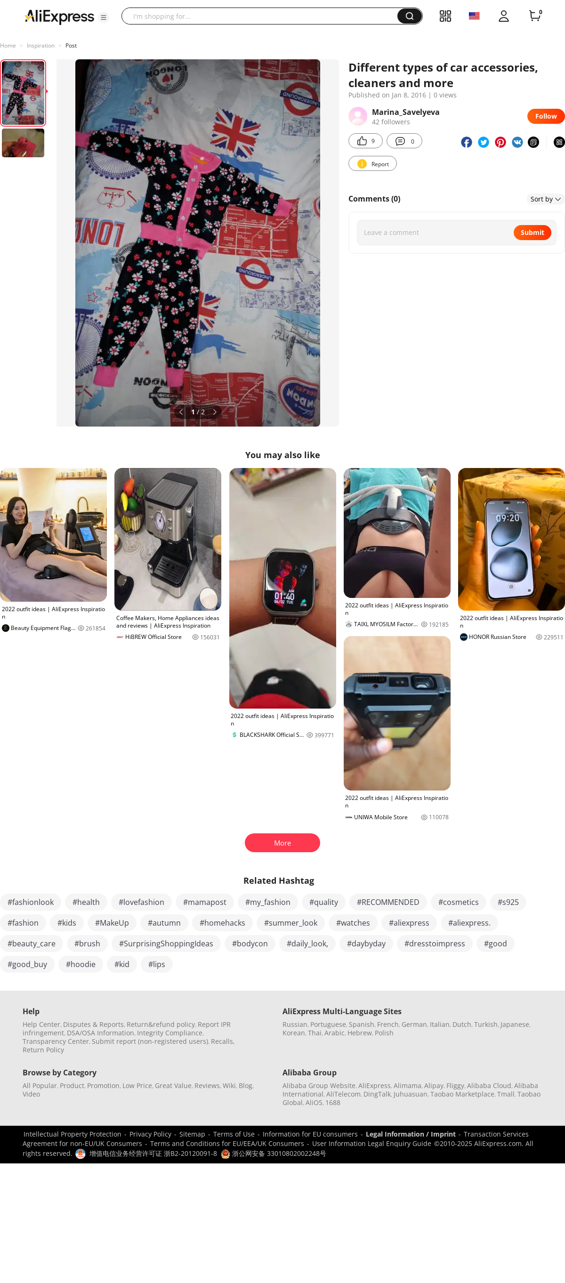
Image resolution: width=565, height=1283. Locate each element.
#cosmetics (458, 902)
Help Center (41, 1024)
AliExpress (374, 1085)
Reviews (207, 1085)
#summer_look (290, 923)
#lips (156, 964)
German (414, 1024)
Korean (293, 1032)
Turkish (486, 1024)
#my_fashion (268, 902)
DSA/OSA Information (100, 1032)
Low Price (137, 1085)
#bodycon (250, 943)
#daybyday (366, 943)
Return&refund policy (161, 1024)
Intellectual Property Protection (72, 1134)
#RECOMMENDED (388, 902)
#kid (121, 964)
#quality (323, 902)
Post (71, 45)
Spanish (361, 1024)
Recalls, (223, 1041)
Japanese (514, 1024)
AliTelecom (343, 1093)
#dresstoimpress (434, 943)
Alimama (407, 1085)
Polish (384, 1032)
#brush (87, 943)
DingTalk (377, 1093)
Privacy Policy (150, 1134)
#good (495, 943)
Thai (315, 1032)
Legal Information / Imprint (411, 1134)
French (388, 1024)
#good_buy (27, 964)
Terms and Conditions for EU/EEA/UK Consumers (227, 1143)
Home (8, 45)
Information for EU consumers (310, 1134)
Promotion (103, 1085)
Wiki (229, 1085)
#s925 (508, 902)
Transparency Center (56, 1041)
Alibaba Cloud (489, 1085)
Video (31, 1093)
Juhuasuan (411, 1093)
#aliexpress (409, 923)
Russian (294, 1024)
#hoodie (81, 964)
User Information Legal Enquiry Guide (371, 1143)
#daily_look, (307, 943)
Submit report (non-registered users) (150, 1041)
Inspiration (41, 45)
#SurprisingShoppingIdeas (166, 943)
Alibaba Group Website (318, 1085)
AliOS (314, 1102)
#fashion (23, 923)
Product (72, 1085)
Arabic (334, 1032)
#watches (353, 923)
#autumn (164, 923)
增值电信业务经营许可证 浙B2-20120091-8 (153, 1153)
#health (86, 902)
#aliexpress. (469, 923)
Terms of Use (234, 1134)
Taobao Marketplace (462, 1093)
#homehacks (222, 923)
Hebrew (359, 1032)
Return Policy (43, 1049)
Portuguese (328, 1024)
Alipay (434, 1085)
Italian (440, 1024)
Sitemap (192, 1134)
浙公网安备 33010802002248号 (273, 1153)
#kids (66, 923)
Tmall (506, 1093)
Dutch (461, 1024)
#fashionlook (31, 902)
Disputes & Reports (93, 1024)
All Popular (40, 1085)
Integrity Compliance (169, 1032)
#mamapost (204, 902)
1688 (332, 1102)
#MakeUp (112, 923)
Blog (245, 1085)
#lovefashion (141, 902)
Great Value (173, 1085)
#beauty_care (32, 943)
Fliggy (455, 1085)
